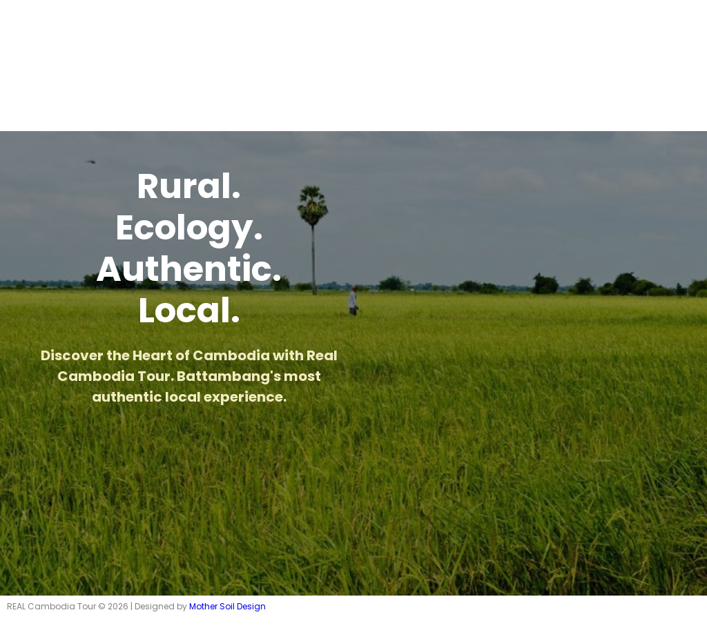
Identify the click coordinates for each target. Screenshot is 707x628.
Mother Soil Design (227, 606)
